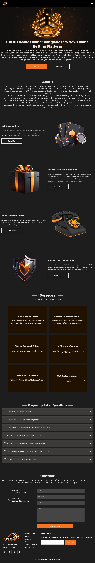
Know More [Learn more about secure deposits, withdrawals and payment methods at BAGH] (58, 275)
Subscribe (71, 542)
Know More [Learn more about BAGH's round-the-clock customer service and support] (12, 230)
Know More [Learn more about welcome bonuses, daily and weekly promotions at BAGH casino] (58, 187)
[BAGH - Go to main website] (5, 3)
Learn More (59, 67)
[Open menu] (91, 3)
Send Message (55, 526)
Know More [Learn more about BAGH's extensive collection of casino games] (12, 141)
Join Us (36, 67)
